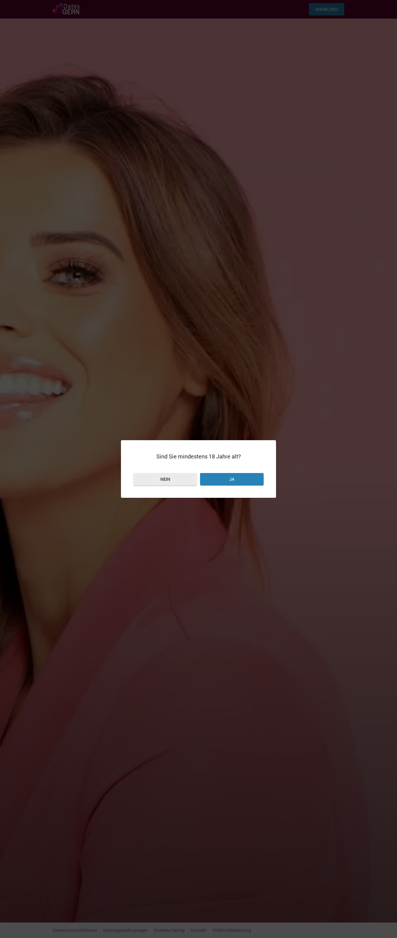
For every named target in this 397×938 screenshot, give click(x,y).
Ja (231, 479)
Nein (165, 479)
